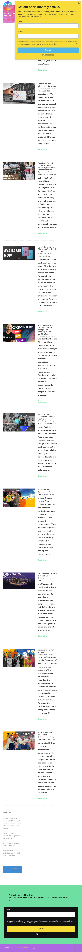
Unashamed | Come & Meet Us (47, 574)
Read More (42, 70)
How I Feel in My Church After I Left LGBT (47, 249)
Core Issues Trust (22, 947)
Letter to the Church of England (47, 84)
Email (9, 910)
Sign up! (41, 929)
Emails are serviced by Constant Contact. (22, 923)
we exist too (44, 489)
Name (20, 31)
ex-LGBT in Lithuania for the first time (46, 416)
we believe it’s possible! (45, 733)
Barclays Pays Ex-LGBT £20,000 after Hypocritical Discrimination (47, 166)
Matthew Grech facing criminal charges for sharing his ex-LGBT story (45, 329)
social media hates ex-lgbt (47, 651)
